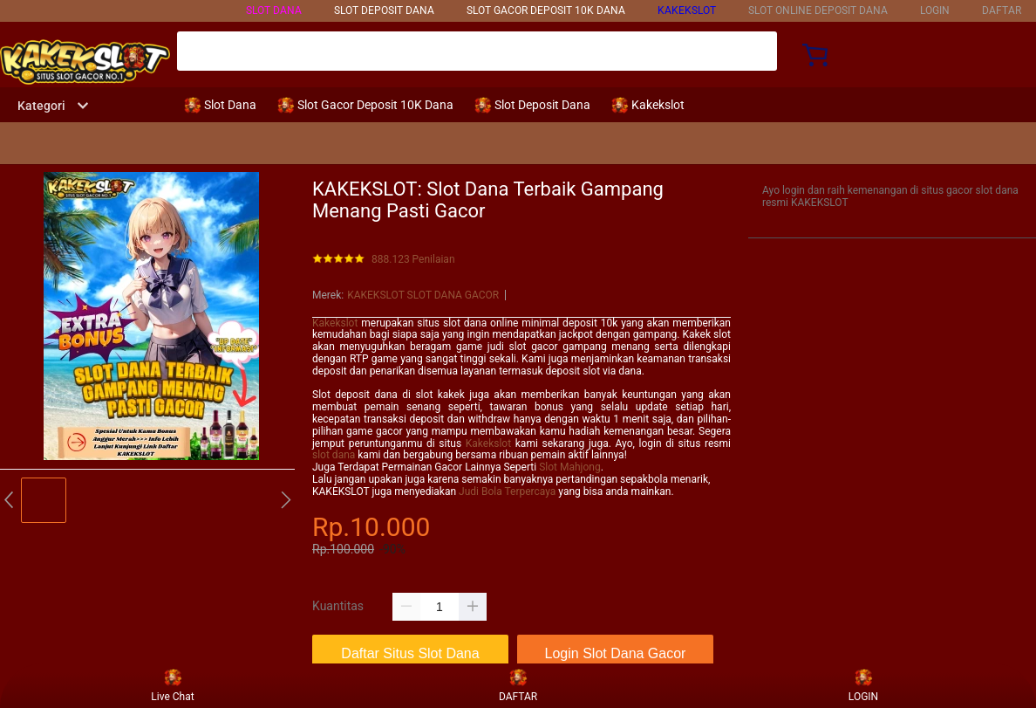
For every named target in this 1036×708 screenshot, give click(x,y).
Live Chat (172, 685)
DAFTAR (1001, 10)
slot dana (333, 455)
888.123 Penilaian (413, 259)
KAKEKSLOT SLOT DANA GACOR (423, 295)
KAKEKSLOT (687, 10)
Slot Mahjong (569, 467)
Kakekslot (335, 323)
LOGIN (935, 10)
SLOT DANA (274, 10)
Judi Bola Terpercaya (507, 491)
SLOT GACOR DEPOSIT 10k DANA (546, 10)
